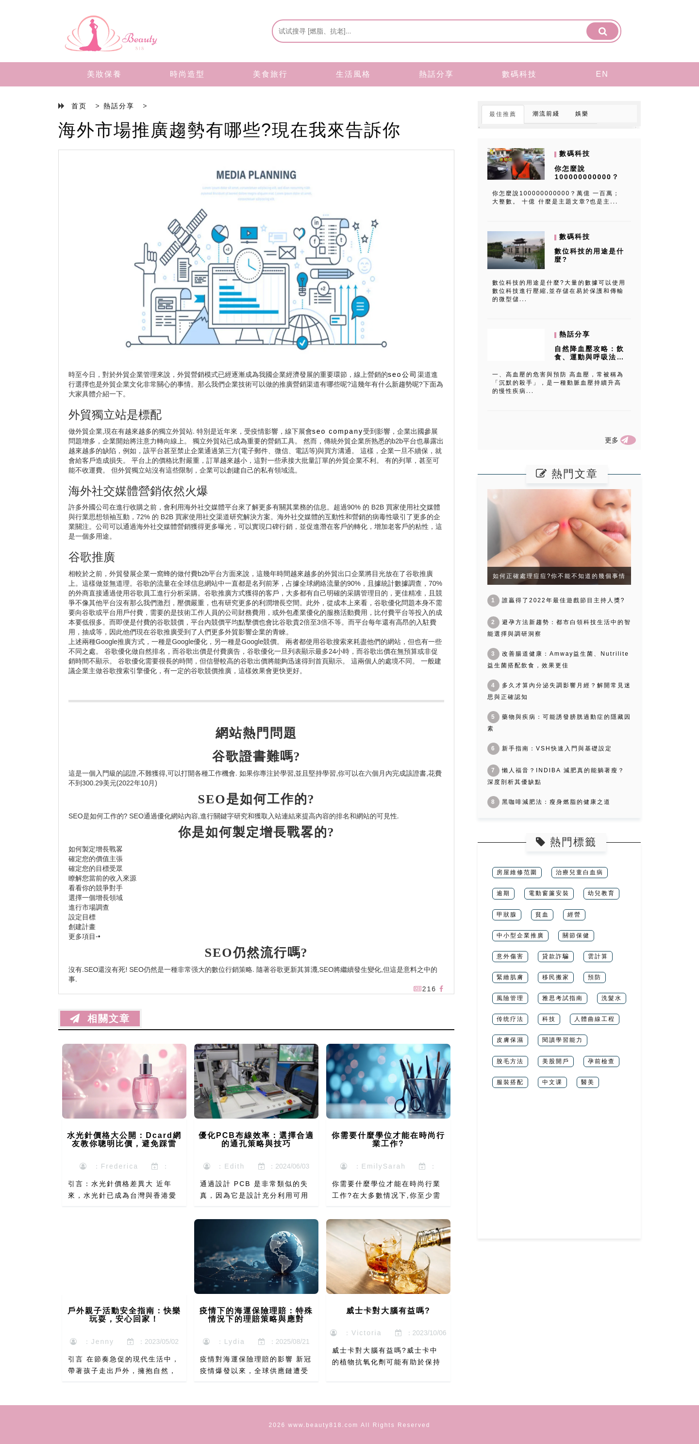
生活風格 (353, 74)
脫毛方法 (510, 1061)
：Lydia (224, 1341)
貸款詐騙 (555, 956)
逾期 (503, 893)
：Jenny (92, 1341)
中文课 (552, 1082)
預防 (594, 977)
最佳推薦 (502, 114)
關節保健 (576, 935)
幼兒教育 (601, 893)
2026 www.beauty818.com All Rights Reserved (350, 1425)
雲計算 (598, 956)
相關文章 (100, 1018)
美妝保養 (104, 74)
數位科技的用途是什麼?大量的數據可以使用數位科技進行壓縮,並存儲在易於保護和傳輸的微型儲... (559, 291)
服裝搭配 (510, 1082)
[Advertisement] (559, 1171)
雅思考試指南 (562, 998)
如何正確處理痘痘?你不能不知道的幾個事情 (559, 576)
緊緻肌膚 (510, 977)
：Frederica (109, 1166)
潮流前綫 (546, 113)
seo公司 (402, 374)
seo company (337, 431)
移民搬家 (555, 977)
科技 (549, 1019)
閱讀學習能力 (562, 1039)
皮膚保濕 (510, 1039)
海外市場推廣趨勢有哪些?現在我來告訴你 (229, 130)
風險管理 (510, 998)
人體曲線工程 (594, 1019)
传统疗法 (510, 1019)
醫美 (588, 1082)
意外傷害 (510, 956)
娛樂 (582, 113)
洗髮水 (611, 998)
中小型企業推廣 (520, 935)
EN (602, 74)
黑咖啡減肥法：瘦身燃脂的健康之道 (549, 801)
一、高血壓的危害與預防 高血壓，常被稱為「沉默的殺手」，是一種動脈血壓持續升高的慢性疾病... (558, 382)
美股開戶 (555, 1061)
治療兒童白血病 (579, 872)
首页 (79, 106)
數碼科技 (519, 74)
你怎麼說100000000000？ (586, 173)
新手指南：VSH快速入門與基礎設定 (549, 748)
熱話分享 (436, 74)
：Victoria (356, 1333)
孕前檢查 (601, 1061)
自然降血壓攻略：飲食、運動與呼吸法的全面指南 (589, 357)
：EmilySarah (373, 1166)
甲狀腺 (507, 914)
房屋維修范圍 (517, 872)
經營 (574, 914)
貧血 (542, 914)
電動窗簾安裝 (549, 893)
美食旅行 (270, 74)
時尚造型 (187, 74)
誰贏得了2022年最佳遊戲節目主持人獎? (556, 600)
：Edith (224, 1166)
